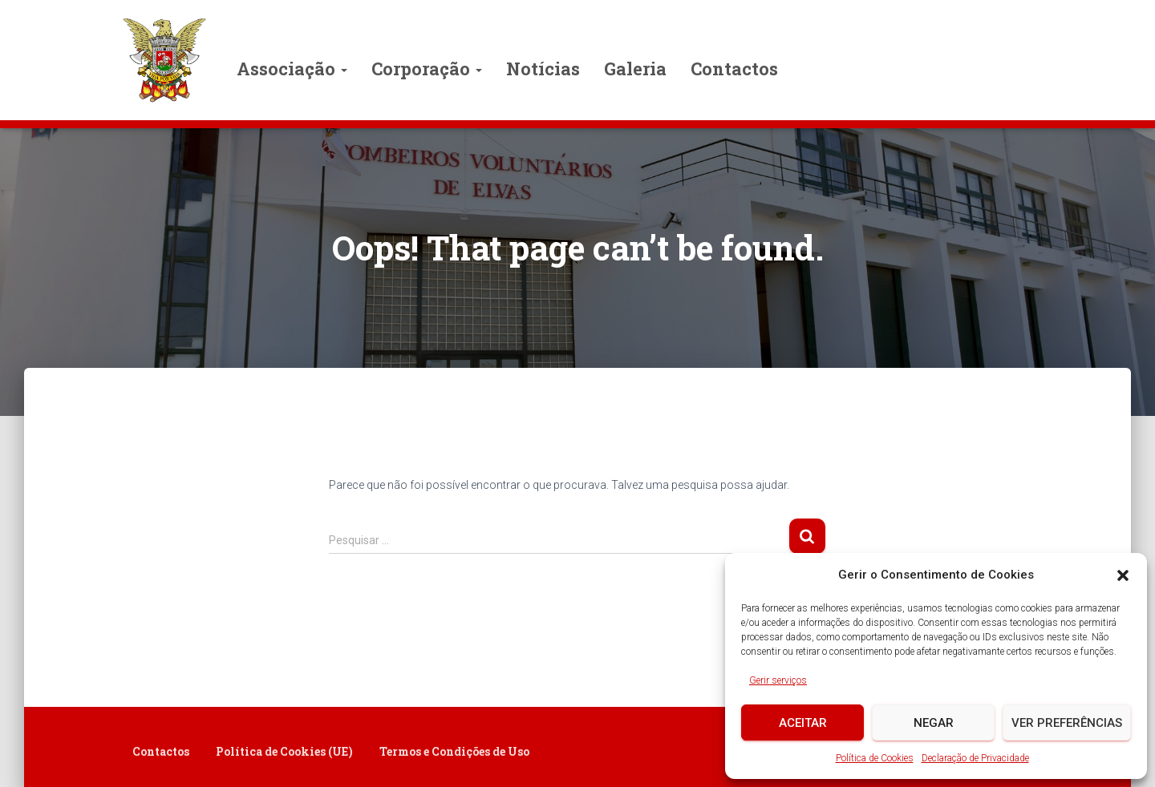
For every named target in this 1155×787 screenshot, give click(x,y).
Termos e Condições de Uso (454, 751)
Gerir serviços (778, 680)
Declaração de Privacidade (975, 758)
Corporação (426, 68)
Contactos (734, 68)
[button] (1123, 575)
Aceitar (803, 723)
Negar (934, 723)
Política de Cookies (875, 758)
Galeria (635, 68)
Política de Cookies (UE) (284, 751)
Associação (292, 68)
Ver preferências (1066, 723)
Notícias (543, 68)
